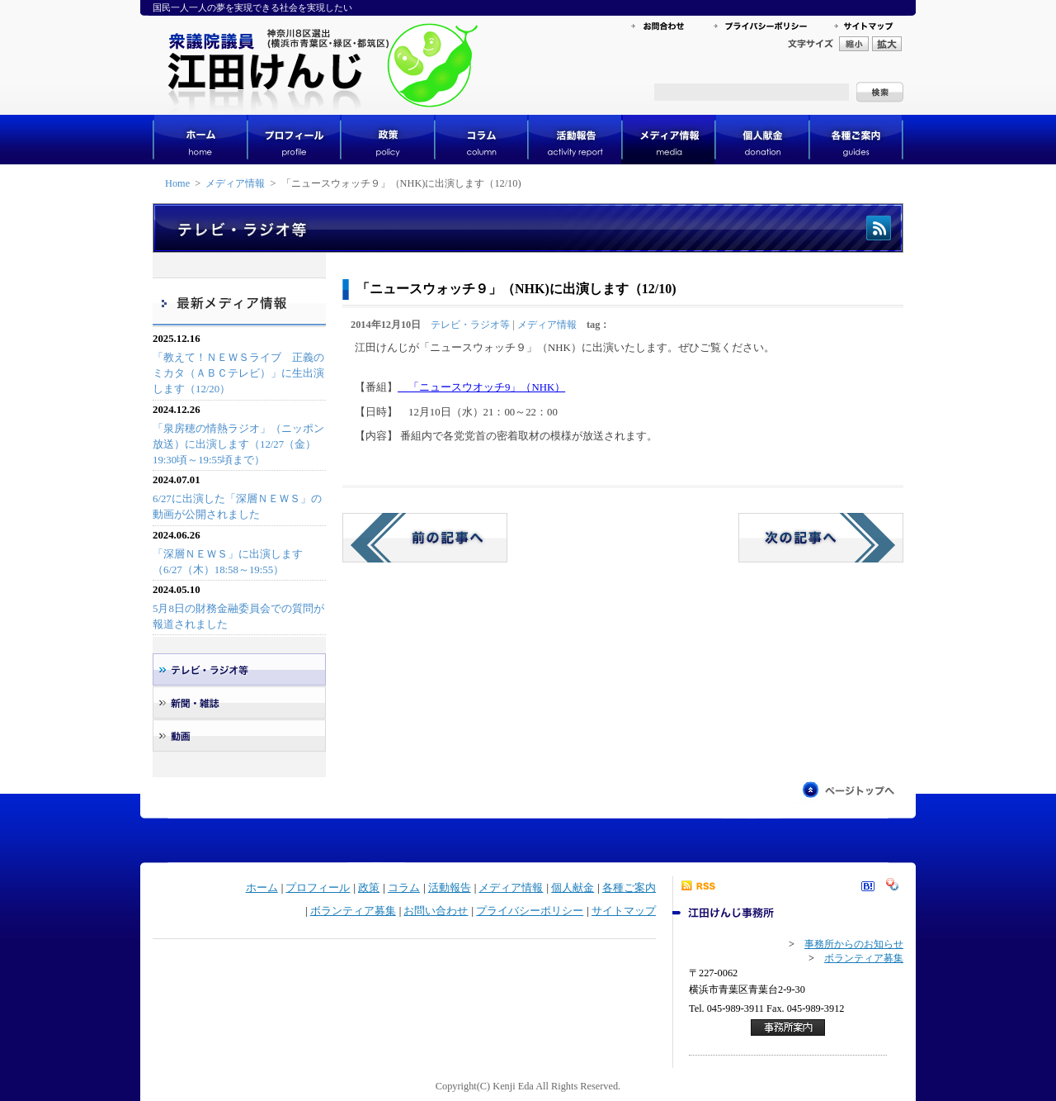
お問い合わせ (435, 911)
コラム (404, 888)
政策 (369, 888)
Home (177, 183)
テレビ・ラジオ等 (470, 324)
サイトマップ (624, 911)
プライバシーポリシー (529, 911)
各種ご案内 (629, 888)
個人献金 (572, 888)
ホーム (262, 888)
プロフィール (317, 888)
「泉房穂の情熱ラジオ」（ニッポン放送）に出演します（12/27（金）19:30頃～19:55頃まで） (238, 444)
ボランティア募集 (353, 911)
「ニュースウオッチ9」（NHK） (481, 387)
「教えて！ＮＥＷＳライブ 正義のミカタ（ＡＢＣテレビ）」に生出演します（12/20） (238, 373)
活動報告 (449, 888)
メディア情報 (235, 183)
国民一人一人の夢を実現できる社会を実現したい (252, 7)
